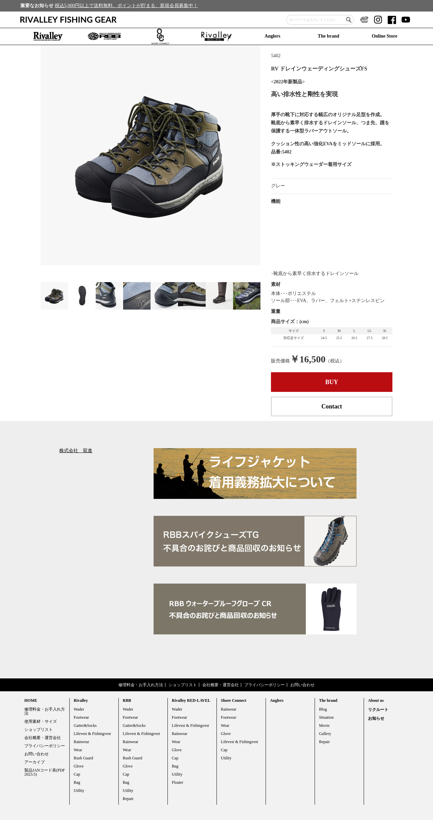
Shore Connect (233, 700)
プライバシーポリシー (264, 684)
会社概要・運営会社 (220, 684)
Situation (326, 717)
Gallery (325, 733)
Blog (323, 709)
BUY (331, 382)
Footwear (81, 717)
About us (376, 700)
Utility (79, 790)
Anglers (272, 36)
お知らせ (376, 718)
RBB (127, 700)
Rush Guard (83, 758)
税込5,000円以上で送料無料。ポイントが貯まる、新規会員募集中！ (126, 5)
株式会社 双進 (75, 450)
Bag (77, 782)
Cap (77, 774)
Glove (79, 766)
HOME (30, 700)
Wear (78, 750)
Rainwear (81, 741)
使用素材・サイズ (40, 721)
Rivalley (81, 700)
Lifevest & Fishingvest (92, 733)
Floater (177, 782)
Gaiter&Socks (85, 725)
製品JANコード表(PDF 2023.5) (44, 772)
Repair (128, 798)
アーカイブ (34, 762)
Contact (331, 406)
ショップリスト (182, 684)
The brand (328, 36)
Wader (79, 709)
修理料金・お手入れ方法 (140, 684)
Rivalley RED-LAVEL (191, 700)
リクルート (378, 709)
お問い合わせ (302, 684)
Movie (324, 725)
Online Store (384, 36)
